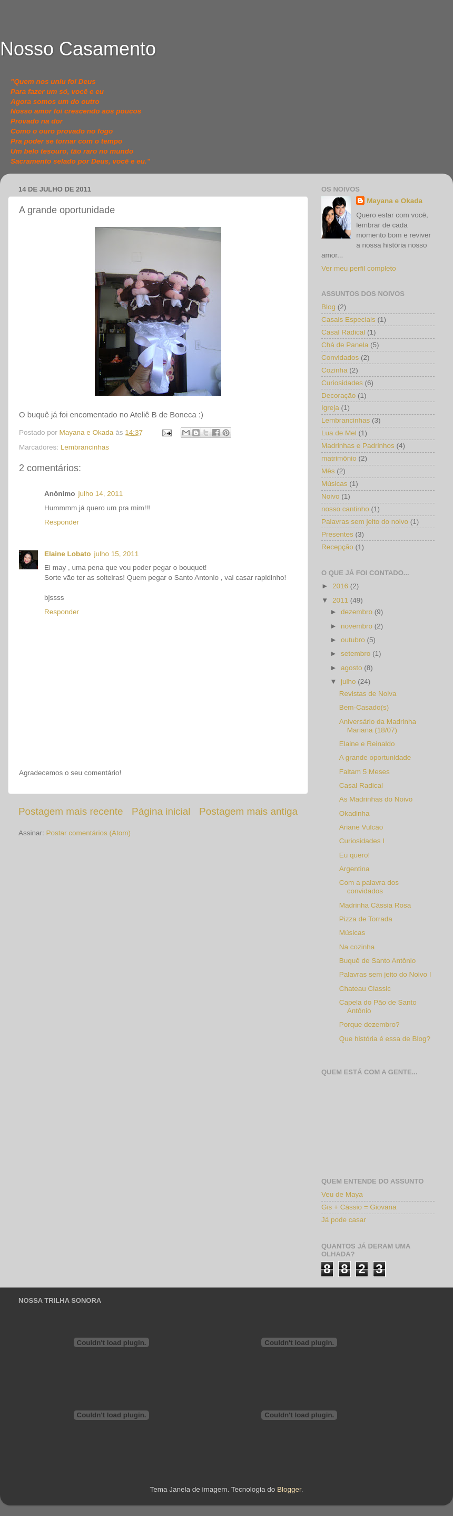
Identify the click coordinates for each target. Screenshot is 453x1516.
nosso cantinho (345, 509)
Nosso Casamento (78, 49)
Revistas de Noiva (368, 694)
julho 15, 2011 (116, 554)
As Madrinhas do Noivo (376, 799)
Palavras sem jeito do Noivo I (385, 974)
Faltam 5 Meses (364, 772)
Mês (328, 471)
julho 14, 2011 (100, 494)
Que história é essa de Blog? (384, 1039)
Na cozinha (357, 947)
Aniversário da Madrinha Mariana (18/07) (377, 726)
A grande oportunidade (375, 757)
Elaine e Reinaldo (367, 744)
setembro (356, 653)
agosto (352, 668)
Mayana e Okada (394, 201)
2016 (341, 586)
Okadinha (354, 813)
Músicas (334, 484)
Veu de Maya (342, 1194)
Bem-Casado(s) (364, 707)
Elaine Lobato (67, 554)
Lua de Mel (339, 433)
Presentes (337, 534)
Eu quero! (354, 855)
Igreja (330, 408)
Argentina (354, 869)
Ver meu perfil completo (358, 268)
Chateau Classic (365, 989)
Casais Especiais (348, 319)
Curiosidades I (362, 841)
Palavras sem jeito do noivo (364, 522)
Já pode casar (343, 1220)
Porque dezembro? (369, 1024)
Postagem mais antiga (248, 811)
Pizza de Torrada (365, 919)
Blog (328, 307)
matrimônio (339, 458)
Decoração (338, 395)
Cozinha (334, 370)
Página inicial (161, 811)
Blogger (289, 1489)
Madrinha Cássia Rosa (375, 905)
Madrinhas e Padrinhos (358, 446)
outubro (354, 640)
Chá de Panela (344, 345)
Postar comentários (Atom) (88, 833)
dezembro (358, 612)
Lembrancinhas (85, 447)
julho (349, 681)
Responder (61, 522)
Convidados (340, 357)
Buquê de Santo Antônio (377, 961)
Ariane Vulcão (361, 827)
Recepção (337, 547)
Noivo (330, 496)
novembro (358, 626)
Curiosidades (342, 383)
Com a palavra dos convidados (369, 887)
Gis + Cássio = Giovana (359, 1207)
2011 (341, 600)
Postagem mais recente (70, 811)
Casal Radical (343, 332)
